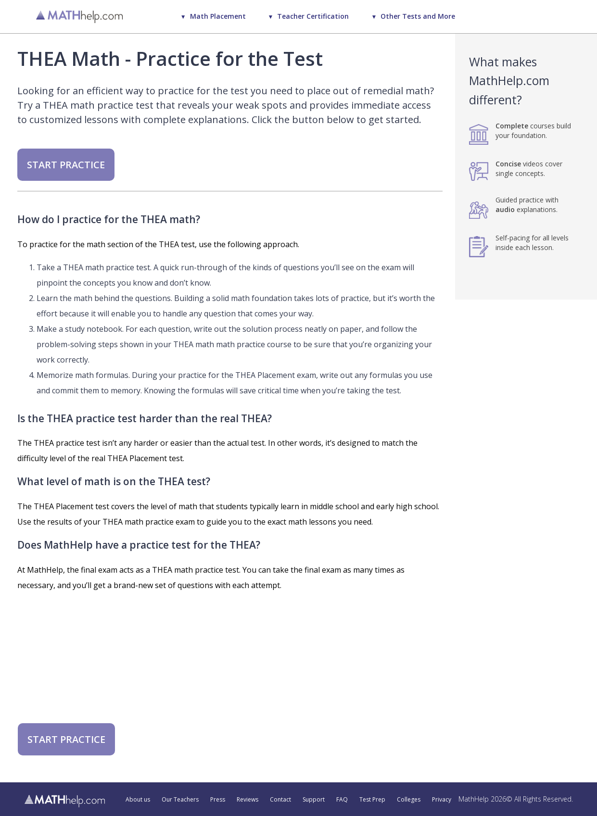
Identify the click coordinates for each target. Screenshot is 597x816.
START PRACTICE (66, 164)
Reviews (247, 799)
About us (138, 799)
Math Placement (218, 16)
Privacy (441, 799)
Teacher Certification (313, 16)
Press (217, 799)
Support (314, 799)
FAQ (342, 799)
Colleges (408, 799)
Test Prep (372, 799)
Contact (280, 799)
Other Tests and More (418, 16)
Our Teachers (180, 799)
